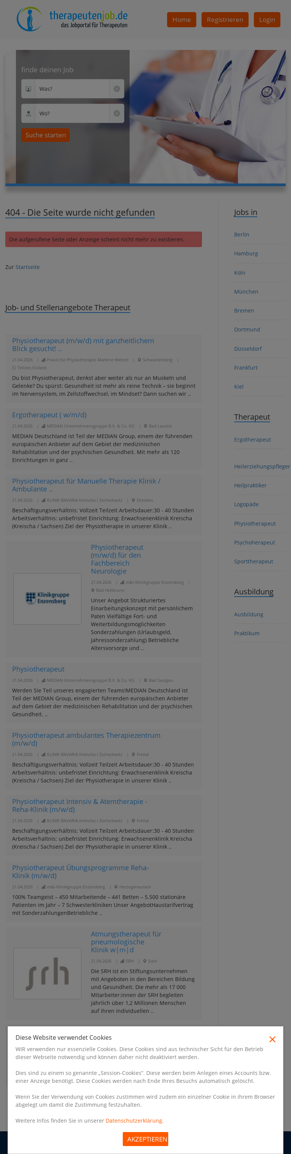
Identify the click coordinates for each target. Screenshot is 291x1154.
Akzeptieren (147, 1139)
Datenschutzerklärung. (135, 1120)
